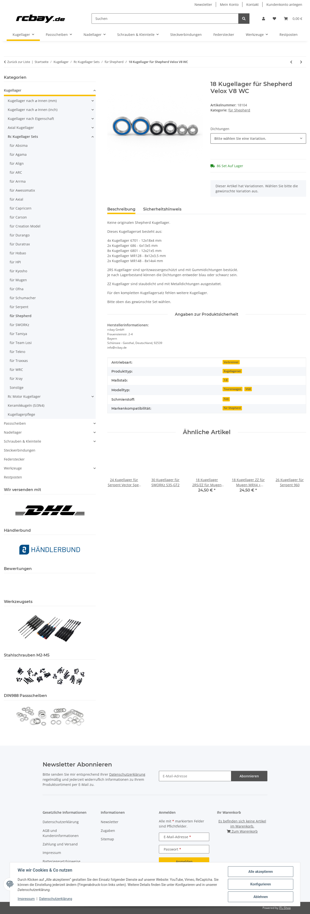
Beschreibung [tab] (121, 209)
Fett (226, 399)
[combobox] (258, 138)
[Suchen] (165, 18)
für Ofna (16, 289)
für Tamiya (18, 333)
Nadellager (13, 432)
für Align (17, 163)
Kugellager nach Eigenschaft (31, 118)
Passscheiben (15, 423)
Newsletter (203, 4)
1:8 (225, 380)
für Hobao (18, 253)
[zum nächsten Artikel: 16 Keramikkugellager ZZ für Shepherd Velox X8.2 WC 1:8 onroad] (301, 62)
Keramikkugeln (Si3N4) (26, 405)
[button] (263, 18)
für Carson (18, 217)
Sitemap (107, 839)
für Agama (18, 154)
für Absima (19, 145)
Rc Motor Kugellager (24, 396)
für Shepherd (239, 110)
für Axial (16, 199)
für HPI (15, 262)
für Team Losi (21, 342)
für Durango (20, 235)
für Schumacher (23, 298)
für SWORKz (19, 324)
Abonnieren (249, 776)
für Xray (16, 378)
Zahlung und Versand (60, 844)
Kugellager (12, 90)
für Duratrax (20, 244)
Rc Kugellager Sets (23, 136)
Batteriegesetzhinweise (61, 861)
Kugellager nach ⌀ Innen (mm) (32, 100)
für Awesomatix (22, 190)
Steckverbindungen (19, 450)
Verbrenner (231, 362)
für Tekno (17, 351)
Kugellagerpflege (21, 414)
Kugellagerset (232, 371)
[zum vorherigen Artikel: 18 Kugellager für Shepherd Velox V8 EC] (291, 62)
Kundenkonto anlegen (284, 4)
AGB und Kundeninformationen (61, 833)
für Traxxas (19, 360)
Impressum (26, 899)
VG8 (248, 389)
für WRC (16, 369)
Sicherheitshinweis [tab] (162, 209)
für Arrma (18, 181)
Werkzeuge (13, 468)
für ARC (16, 172)
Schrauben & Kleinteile (22, 441)
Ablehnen (260, 897)
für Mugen (18, 280)
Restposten (13, 477)
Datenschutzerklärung (55, 899)
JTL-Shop (285, 908)
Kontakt (252, 4)
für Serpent (19, 307)
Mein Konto (229, 4)
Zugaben (108, 830)
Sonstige (16, 387)
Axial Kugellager (21, 127)
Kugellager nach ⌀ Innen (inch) (32, 109)
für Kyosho (18, 271)
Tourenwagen (232, 389)
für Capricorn (20, 208)
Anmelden (184, 861)
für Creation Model (25, 226)
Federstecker (14, 459)
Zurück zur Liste (18, 62)
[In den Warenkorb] (111, 78)
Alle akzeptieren (260, 872)
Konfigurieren (260, 884)
